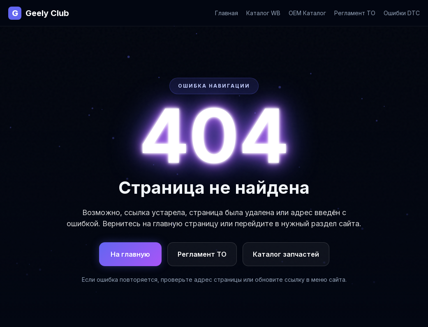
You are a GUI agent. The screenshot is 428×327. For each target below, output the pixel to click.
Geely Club (38, 13)
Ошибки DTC (402, 12)
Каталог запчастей (286, 254)
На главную (130, 254)
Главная (226, 12)
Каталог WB (263, 12)
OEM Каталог (307, 12)
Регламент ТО (354, 12)
